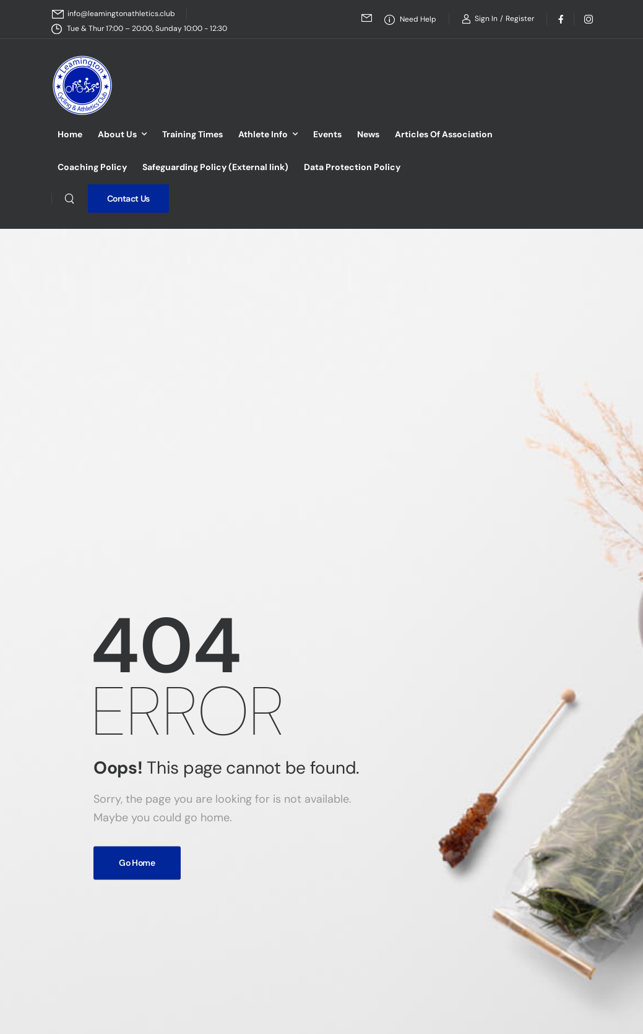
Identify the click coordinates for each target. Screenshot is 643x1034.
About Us (117, 134)
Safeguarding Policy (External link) (215, 167)
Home (70, 134)
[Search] (69, 198)
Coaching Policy (92, 167)
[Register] (520, 18)
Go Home (137, 862)
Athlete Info (263, 134)
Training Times (192, 134)
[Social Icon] (560, 19)
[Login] (480, 19)
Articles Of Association (444, 134)
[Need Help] (410, 19)
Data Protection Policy (352, 167)
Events (327, 134)
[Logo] (82, 85)
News (368, 134)
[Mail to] (113, 14)
